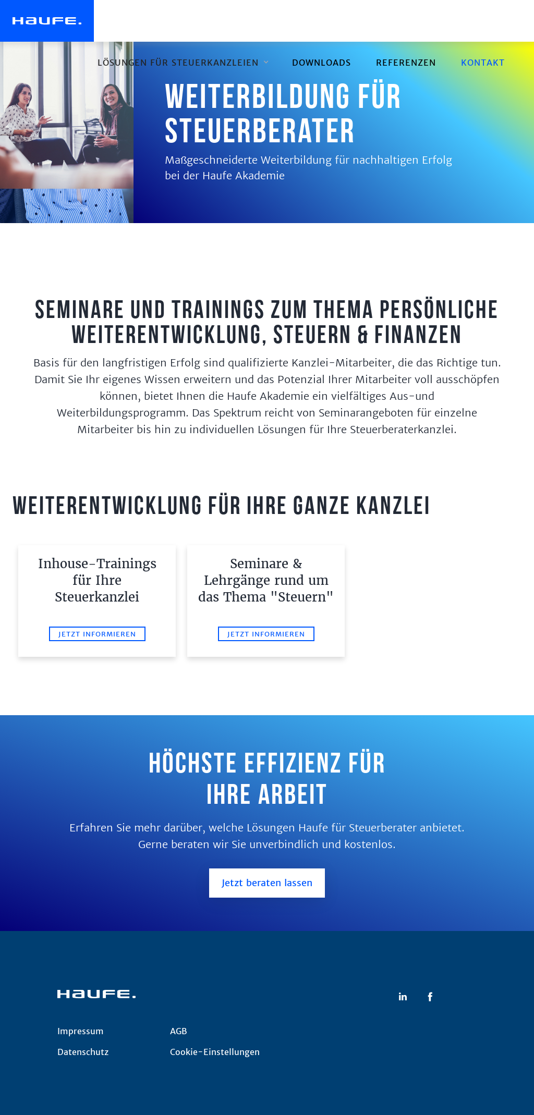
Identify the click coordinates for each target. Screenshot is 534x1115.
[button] (182, 62)
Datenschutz (82, 1052)
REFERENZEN (406, 62)
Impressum (80, 1031)
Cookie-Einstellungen (215, 1052)
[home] (47, 21)
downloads (321, 62)
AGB (178, 1031)
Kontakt (483, 62)
